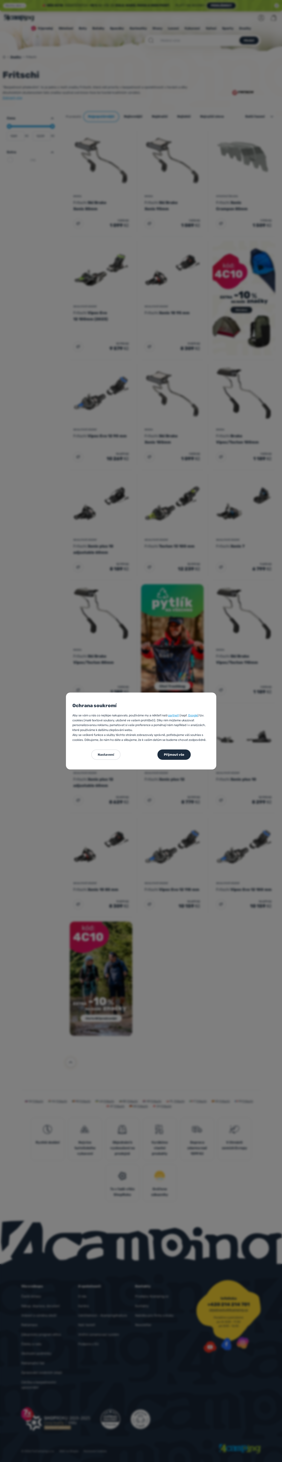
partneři (173, 715)
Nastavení (106, 755)
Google (193, 715)
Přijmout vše (174, 755)
